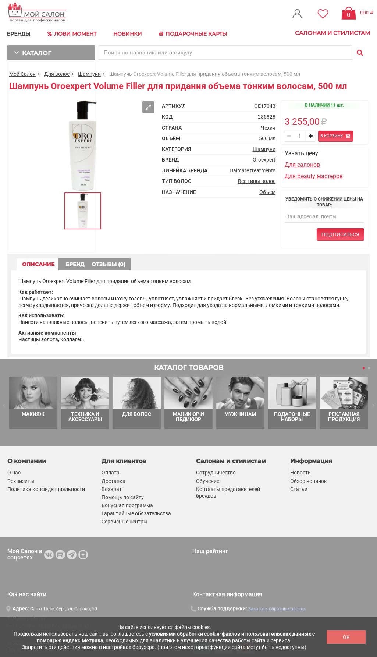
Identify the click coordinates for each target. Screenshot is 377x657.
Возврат (112, 487)
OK (346, 637)
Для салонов (302, 162)
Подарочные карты (196, 33)
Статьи (298, 487)
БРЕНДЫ (20, 32)
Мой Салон (22, 72)
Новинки (130, 32)
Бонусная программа (127, 503)
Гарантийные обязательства (136, 512)
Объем (267, 190)
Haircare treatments (252, 169)
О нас (14, 471)
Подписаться (340, 232)
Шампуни (89, 72)
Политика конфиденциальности (46, 487)
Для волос (57, 72)
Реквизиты (20, 479)
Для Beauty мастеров (314, 173)
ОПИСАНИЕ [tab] (46, 262)
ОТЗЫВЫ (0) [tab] (173, 262)
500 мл (267, 136)
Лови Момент (74, 33)
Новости (300, 471)
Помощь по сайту (123, 495)
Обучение (207, 479)
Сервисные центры (124, 520)
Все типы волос (256, 179)
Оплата (111, 471)
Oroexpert (264, 158)
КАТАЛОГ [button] (30, 50)
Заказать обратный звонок (277, 607)
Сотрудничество (216, 471)
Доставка (113, 479)
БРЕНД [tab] (109, 262)
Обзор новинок (308, 479)
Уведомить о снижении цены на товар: (324, 200)
